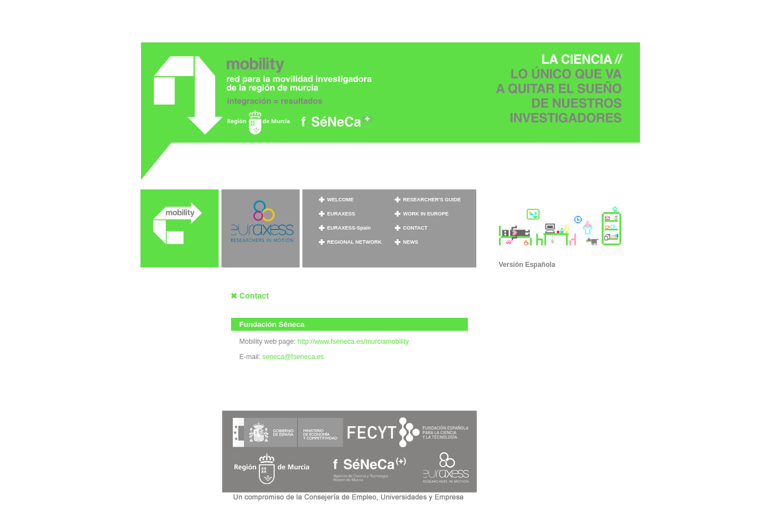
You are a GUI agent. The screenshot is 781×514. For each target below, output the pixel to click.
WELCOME (340, 199)
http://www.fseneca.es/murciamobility (353, 341)
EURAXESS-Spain (349, 228)
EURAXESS (341, 214)
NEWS (411, 242)
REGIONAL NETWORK (354, 242)
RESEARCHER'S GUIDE (432, 199)
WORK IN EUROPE (426, 214)
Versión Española (527, 265)
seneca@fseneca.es (293, 357)
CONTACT (415, 228)
